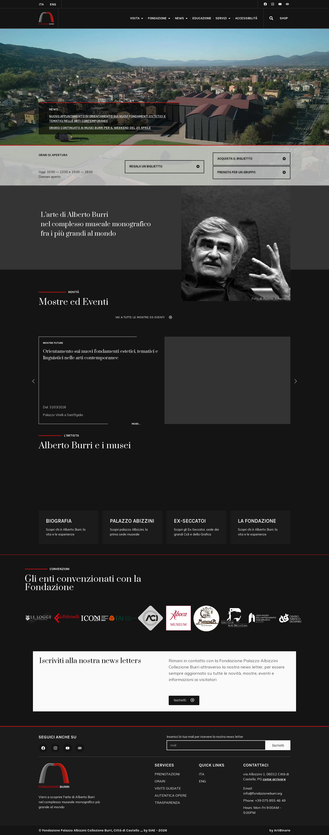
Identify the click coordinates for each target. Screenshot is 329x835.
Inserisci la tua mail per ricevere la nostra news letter (205, 737)
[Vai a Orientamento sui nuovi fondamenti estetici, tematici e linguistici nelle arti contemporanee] (164, 380)
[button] (271, 18)
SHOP (284, 18)
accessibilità (246, 18)
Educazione (201, 18)
